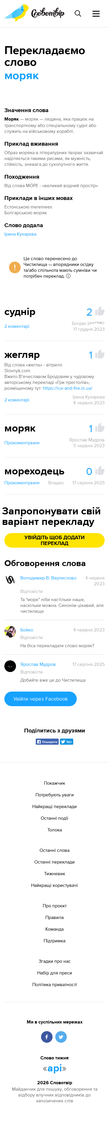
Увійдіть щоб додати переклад (54, 540)
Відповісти (31, 591)
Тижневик (54, 873)
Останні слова (54, 850)
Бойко (26, 629)
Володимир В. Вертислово (48, 577)
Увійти (40, 699)
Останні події (54, 818)
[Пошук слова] (78, 13)
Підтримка (54, 940)
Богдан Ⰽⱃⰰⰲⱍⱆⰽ (88, 323)
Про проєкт (55, 905)
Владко (56, 482)
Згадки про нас (55, 961)
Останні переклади (54, 861)
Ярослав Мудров (87, 439)
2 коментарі (16, 326)
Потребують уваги (54, 794)
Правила (54, 917)
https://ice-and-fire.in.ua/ (67, 388)
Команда (54, 929)
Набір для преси (54, 972)
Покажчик (54, 783)
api (54, 1068)
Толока (54, 829)
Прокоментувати (22, 442)
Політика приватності (54, 984)
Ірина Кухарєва (20, 233)
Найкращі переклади (54, 806)
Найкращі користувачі (54, 885)
